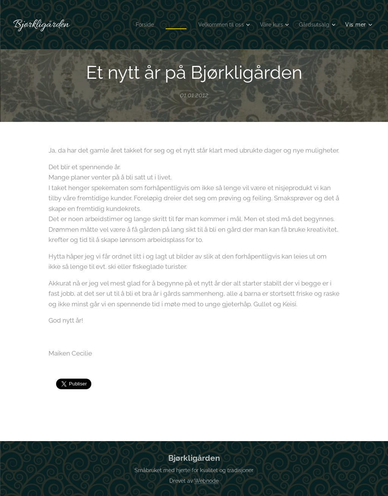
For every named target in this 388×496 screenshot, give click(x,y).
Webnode (206, 481)
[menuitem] (134, 24)
